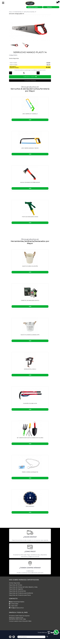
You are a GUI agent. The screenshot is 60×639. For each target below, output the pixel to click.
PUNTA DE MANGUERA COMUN (30, 216)
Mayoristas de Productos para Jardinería (21, 593)
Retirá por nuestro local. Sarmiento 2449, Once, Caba (17, 618)
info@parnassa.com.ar (16, 608)
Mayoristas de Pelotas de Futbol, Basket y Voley (23, 587)
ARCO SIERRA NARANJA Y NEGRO (30, 148)
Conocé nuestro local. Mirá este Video (20, 621)
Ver (30, 120)
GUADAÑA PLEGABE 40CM (30, 403)
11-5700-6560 (13, 604)
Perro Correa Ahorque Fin (30, 472)
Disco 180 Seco (30, 506)
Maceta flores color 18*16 (30, 266)
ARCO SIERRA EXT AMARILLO (30, 113)
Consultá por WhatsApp (30, 80)
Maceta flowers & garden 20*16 (30, 334)
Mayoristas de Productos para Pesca (20, 595)
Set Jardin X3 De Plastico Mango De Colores (30, 437)
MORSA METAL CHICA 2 (30, 369)
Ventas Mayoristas (14, 583)
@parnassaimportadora (16, 601)
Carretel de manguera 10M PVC (30, 300)
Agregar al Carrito (30, 76)
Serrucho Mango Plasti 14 (16, 13)
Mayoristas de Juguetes (16, 589)
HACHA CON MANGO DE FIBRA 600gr (30, 182)
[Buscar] (31, 637)
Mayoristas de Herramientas (17, 591)
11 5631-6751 (13, 606)
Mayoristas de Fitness (15, 585)
